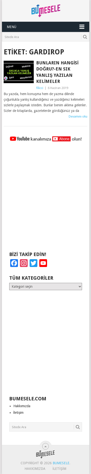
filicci (39, 88)
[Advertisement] (45, 199)
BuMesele (61, 463)
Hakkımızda (21, 406)
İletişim (18, 413)
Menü (11, 27)
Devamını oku (78, 116)
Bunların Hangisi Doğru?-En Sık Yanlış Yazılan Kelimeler (57, 72)
